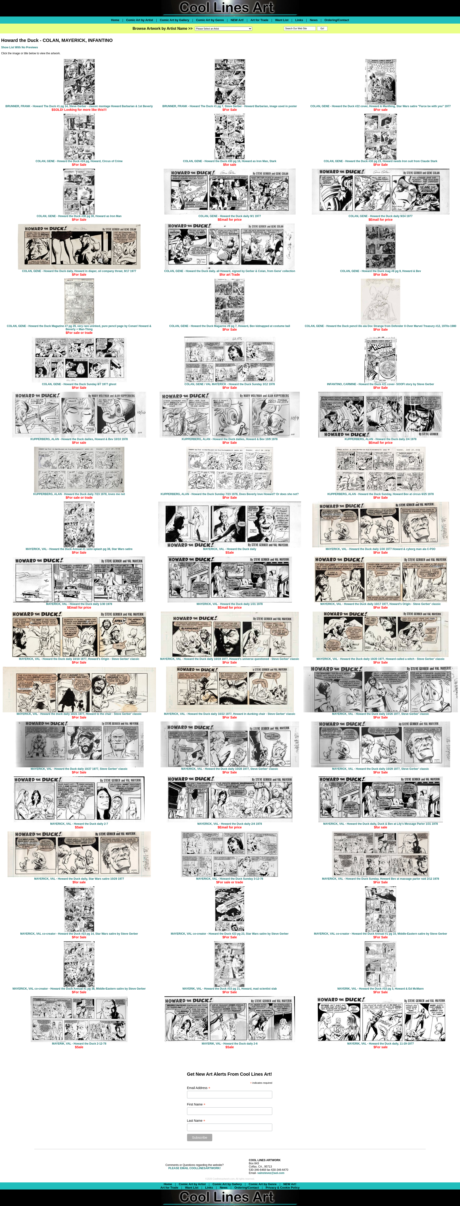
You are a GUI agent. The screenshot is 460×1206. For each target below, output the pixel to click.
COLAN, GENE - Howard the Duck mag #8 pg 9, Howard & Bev (380, 271)
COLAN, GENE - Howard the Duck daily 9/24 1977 (380, 216)
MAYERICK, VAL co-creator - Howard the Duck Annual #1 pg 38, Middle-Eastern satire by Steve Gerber (79, 988)
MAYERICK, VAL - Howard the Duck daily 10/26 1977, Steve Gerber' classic (380, 714)
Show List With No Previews (19, 47)
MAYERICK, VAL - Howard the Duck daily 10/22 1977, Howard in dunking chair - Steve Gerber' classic (229, 714)
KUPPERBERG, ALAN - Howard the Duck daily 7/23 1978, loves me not (79, 494)
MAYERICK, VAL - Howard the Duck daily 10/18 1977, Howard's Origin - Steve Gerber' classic (79, 659)
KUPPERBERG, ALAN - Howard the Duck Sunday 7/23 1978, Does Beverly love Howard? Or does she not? (230, 494)
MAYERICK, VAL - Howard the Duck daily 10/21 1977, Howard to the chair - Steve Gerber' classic (79, 714)
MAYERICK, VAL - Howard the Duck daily (229, 549)
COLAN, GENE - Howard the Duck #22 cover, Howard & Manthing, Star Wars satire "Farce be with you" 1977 (380, 106)
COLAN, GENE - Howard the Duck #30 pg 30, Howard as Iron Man (79, 216)
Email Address (198, 1088)
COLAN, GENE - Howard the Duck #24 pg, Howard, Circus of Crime (78, 161)
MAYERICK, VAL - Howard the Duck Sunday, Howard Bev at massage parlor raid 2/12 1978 (380, 878)
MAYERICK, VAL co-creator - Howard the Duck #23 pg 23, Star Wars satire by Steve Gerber (230, 933)
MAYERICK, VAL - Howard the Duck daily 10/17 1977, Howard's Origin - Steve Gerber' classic (380, 604)
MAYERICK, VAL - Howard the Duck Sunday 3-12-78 (229, 878)
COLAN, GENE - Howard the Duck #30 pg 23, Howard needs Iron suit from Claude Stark (380, 161)
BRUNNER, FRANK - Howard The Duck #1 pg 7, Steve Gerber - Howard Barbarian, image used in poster (229, 106)
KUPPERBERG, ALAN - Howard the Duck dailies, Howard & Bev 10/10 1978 (79, 439)
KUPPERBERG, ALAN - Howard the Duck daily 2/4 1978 (380, 439)
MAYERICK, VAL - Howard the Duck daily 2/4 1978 (229, 823)
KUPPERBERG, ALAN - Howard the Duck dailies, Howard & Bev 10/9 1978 (230, 439)
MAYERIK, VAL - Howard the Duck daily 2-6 (230, 1043)
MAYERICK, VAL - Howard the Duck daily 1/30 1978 (79, 604)
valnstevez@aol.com (270, 1173)
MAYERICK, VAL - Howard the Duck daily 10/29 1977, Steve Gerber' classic (380, 768)
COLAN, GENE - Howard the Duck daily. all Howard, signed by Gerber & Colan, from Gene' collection (229, 271)
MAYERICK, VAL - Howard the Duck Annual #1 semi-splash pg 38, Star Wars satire (79, 549)
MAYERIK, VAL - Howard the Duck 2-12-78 (79, 1043)
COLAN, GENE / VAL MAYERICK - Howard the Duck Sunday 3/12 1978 (230, 384)
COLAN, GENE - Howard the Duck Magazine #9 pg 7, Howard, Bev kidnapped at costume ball (229, 326)
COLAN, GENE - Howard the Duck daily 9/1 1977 (230, 216)
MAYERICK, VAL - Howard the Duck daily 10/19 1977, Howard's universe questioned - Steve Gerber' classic (229, 659)
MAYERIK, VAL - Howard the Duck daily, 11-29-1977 (380, 1043)
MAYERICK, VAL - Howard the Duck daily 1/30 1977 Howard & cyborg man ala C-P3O (380, 549)
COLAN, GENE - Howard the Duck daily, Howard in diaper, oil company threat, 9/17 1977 (79, 271)
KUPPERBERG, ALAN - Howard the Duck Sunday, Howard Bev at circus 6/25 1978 (380, 494)
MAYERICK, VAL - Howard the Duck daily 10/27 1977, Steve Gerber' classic (79, 768)
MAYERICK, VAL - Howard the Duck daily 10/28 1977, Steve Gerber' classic (229, 768)
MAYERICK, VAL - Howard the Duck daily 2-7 (79, 823)
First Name (196, 1104)
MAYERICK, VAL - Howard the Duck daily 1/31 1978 (230, 604)
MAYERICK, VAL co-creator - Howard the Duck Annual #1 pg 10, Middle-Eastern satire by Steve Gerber (380, 933)
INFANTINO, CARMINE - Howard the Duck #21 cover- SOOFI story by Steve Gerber (380, 384)
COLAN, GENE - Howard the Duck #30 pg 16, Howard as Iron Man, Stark (229, 161)
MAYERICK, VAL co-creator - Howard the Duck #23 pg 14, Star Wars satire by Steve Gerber (79, 933)
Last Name (196, 1121)
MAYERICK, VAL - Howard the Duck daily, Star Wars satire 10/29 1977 (79, 878)
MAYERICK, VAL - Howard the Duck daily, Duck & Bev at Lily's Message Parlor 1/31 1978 (380, 823)
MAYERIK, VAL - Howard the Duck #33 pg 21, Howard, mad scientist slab (229, 988)
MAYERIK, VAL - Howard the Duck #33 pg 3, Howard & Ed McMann (381, 988)
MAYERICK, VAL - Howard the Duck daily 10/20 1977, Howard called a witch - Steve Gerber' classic (381, 659)
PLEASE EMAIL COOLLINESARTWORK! (194, 1168)
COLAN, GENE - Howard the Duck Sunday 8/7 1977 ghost (79, 384)
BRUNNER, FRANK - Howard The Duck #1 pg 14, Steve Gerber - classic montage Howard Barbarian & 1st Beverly (79, 106)
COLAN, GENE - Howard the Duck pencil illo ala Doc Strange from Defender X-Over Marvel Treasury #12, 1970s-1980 (380, 326)
